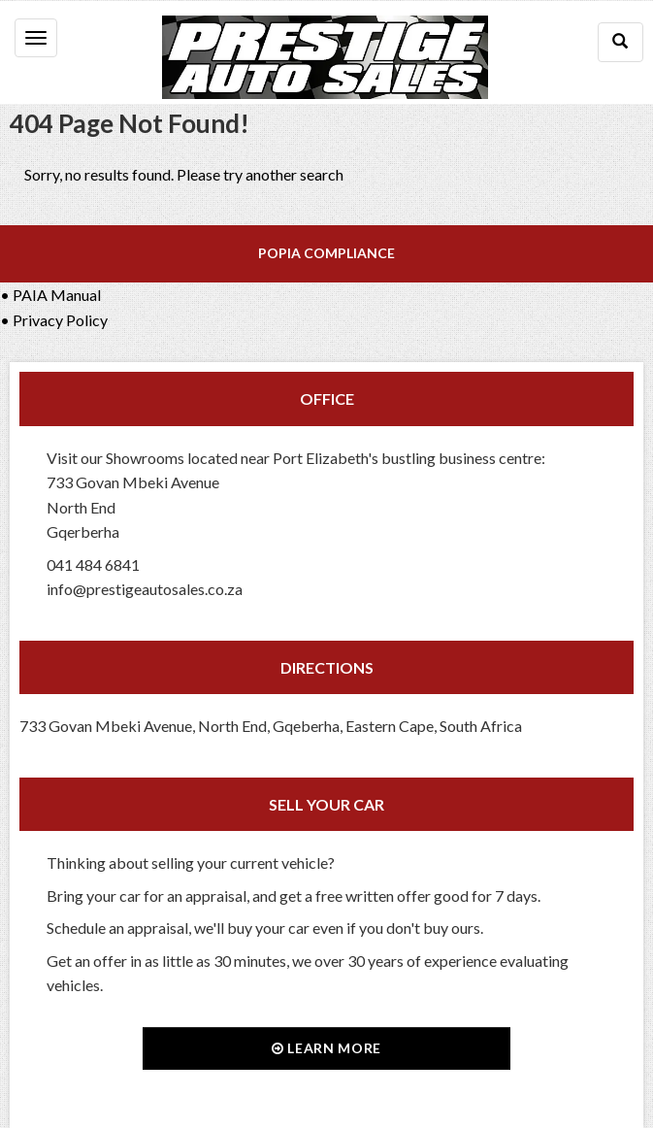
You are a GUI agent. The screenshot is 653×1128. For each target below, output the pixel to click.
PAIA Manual (57, 294)
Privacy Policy (60, 320)
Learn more (326, 1048)
